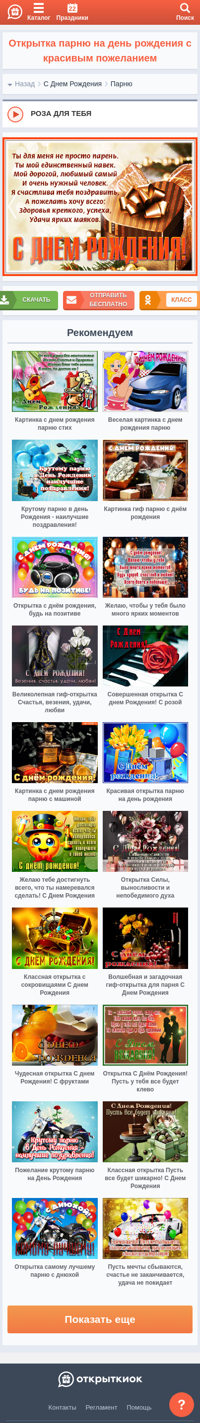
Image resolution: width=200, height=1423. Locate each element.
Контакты (62, 1407)
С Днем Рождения (73, 84)
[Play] (15, 114)
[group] (100, 114)
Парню (122, 84)
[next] (187, 207)
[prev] (12, 207)
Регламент (102, 1407)
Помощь (139, 1407)
